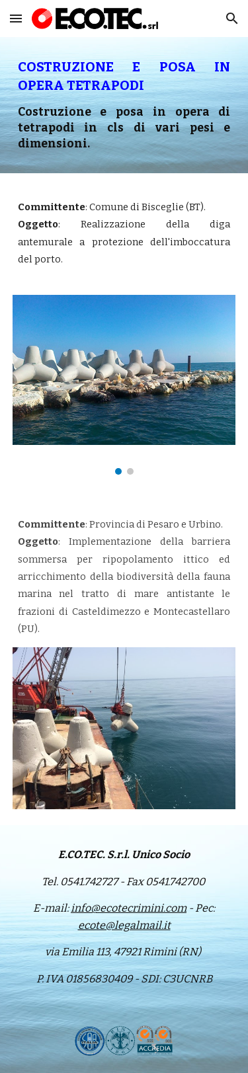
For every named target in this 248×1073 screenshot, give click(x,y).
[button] (16, 18)
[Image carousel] (124, 385)
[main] (124, 105)
